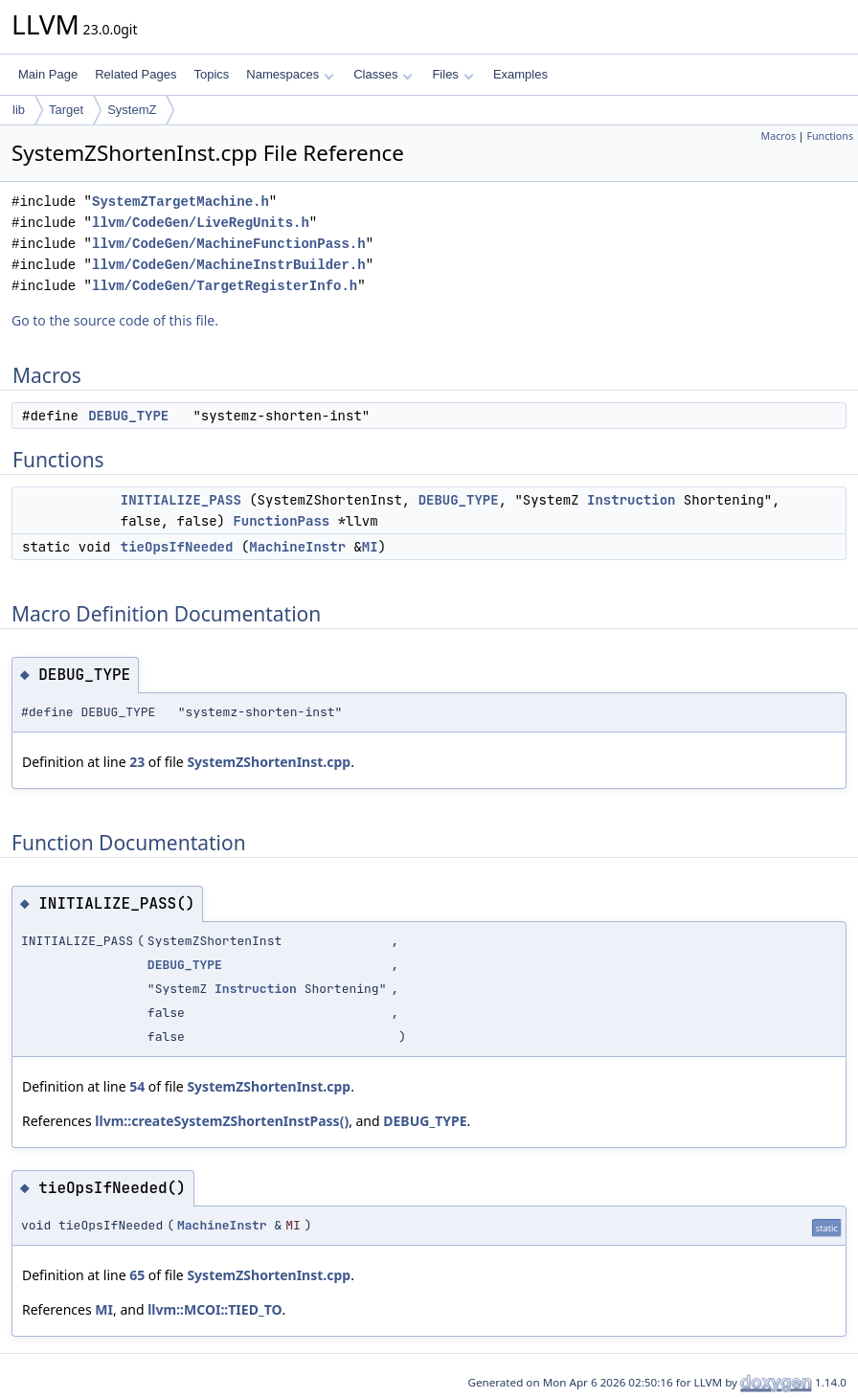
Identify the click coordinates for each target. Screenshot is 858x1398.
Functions (829, 136)
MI (370, 546)
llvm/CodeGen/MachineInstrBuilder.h (229, 265)
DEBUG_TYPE (128, 415)
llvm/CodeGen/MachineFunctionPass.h (229, 244)
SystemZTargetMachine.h (180, 201)
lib (18, 109)
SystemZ (131, 109)
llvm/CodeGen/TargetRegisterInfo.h (224, 286)
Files (452, 74)
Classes (383, 74)
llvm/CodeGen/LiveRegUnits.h (200, 223)
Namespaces (289, 74)
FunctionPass (281, 521)
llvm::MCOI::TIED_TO (214, 1309)
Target (66, 109)
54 (137, 1086)
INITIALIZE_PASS (181, 499)
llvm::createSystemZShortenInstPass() (222, 1121)
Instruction (631, 499)
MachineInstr (297, 546)
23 (137, 762)
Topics (211, 74)
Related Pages (135, 74)
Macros (779, 136)
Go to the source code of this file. (114, 320)
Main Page (48, 74)
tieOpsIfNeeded (177, 546)
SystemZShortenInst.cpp (268, 762)
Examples (520, 74)
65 (137, 1275)
